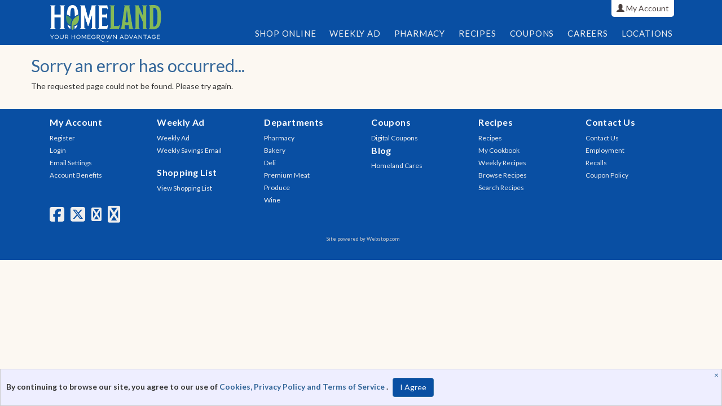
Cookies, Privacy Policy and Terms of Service (302, 386)
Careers (587, 33)
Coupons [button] (532, 33)
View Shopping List (184, 188)
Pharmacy (279, 138)
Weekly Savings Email (189, 150)
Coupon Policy (606, 175)
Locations (647, 33)
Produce (277, 187)
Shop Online (285, 33)
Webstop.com (383, 239)
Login (58, 150)
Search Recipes (501, 187)
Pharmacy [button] (419, 33)
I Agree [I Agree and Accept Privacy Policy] (413, 387)
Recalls (596, 162)
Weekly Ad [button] (354, 33)
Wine (272, 200)
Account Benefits (76, 175)
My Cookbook (499, 150)
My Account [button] (643, 8)
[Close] (717, 375)
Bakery (274, 150)
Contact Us (602, 138)
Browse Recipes (502, 175)
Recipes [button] (477, 33)
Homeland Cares (396, 165)
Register (62, 138)
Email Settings (71, 162)
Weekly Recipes (502, 162)
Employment (604, 150)
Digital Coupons (394, 138)
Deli (270, 162)
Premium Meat (287, 175)
